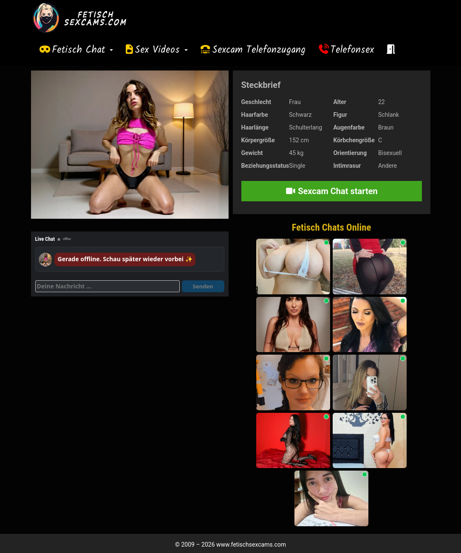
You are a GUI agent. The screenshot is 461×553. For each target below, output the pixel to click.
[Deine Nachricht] (107, 286)
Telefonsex (352, 50)
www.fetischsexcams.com (251, 544)
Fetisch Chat (82, 50)
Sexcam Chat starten (331, 191)
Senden (203, 286)
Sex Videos (161, 50)
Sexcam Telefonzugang (258, 50)
